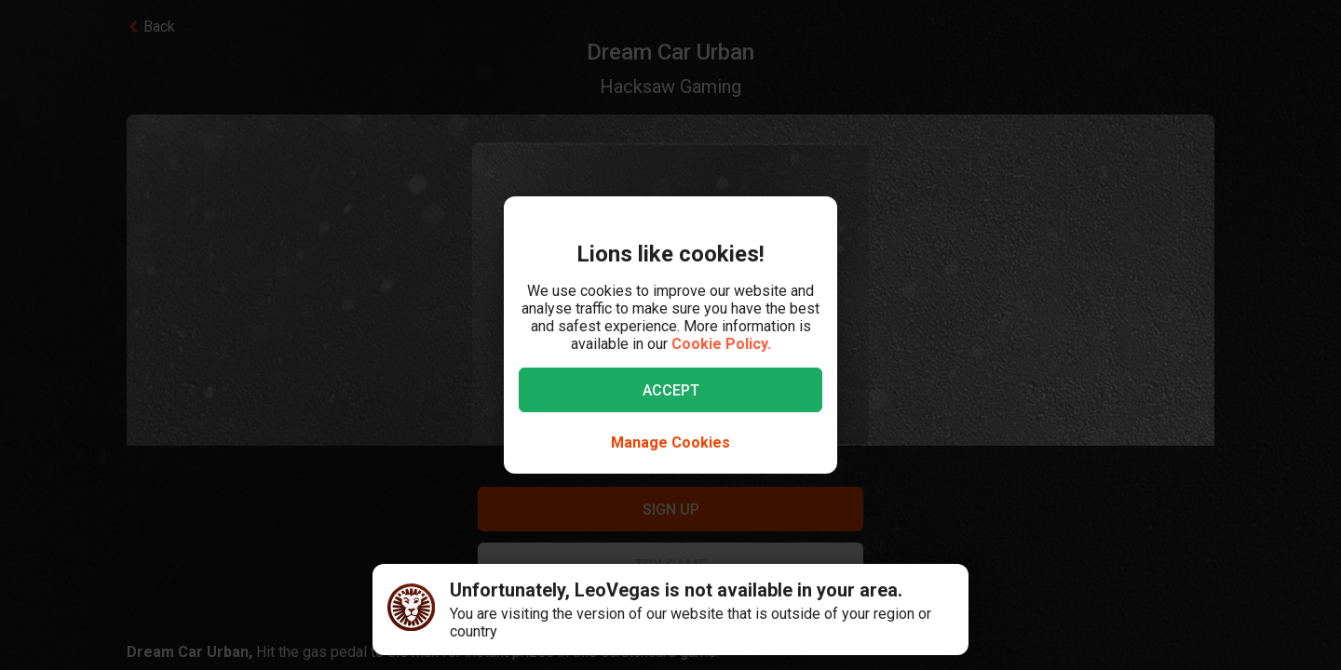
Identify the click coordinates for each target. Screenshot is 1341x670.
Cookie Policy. (721, 344)
